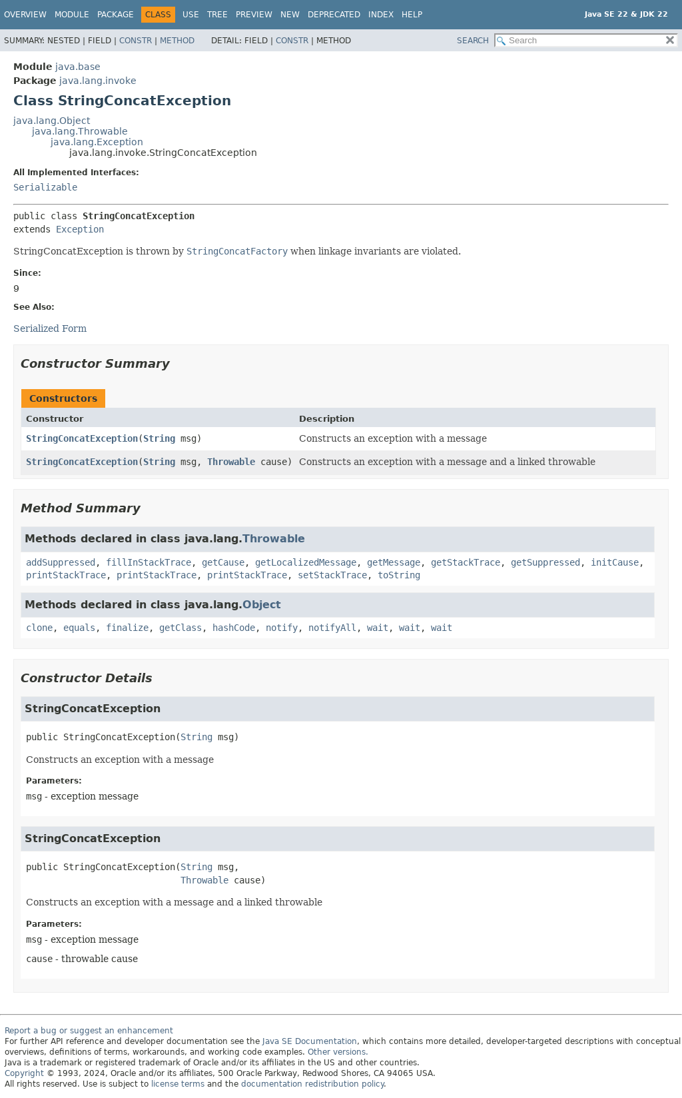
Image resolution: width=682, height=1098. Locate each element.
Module (72, 14)
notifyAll (332, 627)
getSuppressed (545, 562)
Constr (135, 40)
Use (190, 14)
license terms (177, 1084)
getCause (223, 562)
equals (79, 627)
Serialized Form (50, 328)
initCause (615, 562)
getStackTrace (465, 562)
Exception (80, 229)
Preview (254, 14)
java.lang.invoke (98, 80)
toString (399, 575)
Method (177, 40)
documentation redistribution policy (312, 1084)
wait (377, 627)
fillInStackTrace (148, 562)
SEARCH (473, 40)
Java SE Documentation (309, 1041)
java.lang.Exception (97, 142)
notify (282, 627)
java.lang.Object (51, 120)
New (290, 14)
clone (39, 627)
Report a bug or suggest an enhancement (89, 1030)
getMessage (393, 562)
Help (412, 14)
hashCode (233, 627)
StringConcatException (82, 438)
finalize (127, 627)
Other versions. (338, 1052)
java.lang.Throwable (80, 131)
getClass (180, 627)
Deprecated (334, 14)
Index (381, 14)
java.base (78, 66)
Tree (217, 14)
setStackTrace (332, 575)
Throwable (231, 461)
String (159, 438)
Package (115, 14)
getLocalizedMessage (305, 562)
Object (261, 604)
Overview (25, 14)
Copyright (24, 1073)
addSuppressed (60, 562)
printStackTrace (66, 575)
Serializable (45, 187)
